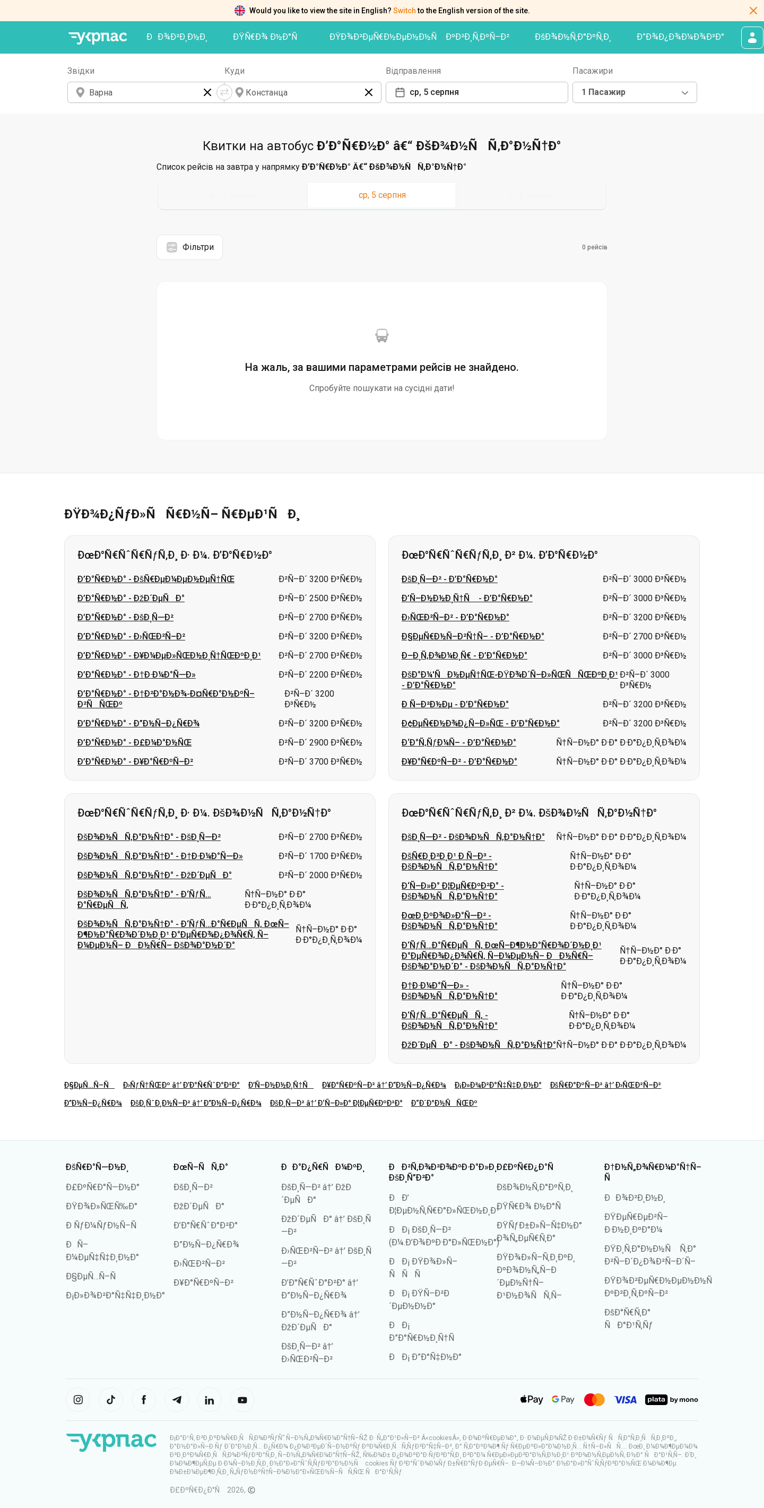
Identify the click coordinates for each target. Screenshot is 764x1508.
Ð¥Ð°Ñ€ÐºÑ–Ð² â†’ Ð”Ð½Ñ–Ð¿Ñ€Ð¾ (384, 1085)
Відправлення (413, 71)
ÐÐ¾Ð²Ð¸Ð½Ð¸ (176, 37)
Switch (404, 10)
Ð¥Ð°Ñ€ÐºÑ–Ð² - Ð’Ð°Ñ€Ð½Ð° (459, 762)
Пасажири (592, 71)
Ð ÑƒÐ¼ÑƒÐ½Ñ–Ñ (104, 1225)
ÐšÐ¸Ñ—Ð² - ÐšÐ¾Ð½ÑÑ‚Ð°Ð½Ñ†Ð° (473, 837)
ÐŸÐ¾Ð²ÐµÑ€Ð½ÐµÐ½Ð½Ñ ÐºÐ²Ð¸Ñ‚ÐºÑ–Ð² (419, 37)
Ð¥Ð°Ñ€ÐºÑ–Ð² (203, 1283)
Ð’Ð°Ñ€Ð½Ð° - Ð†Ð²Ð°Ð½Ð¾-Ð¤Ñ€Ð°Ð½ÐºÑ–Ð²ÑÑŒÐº (166, 699)
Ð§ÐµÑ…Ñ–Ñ (89, 1085)
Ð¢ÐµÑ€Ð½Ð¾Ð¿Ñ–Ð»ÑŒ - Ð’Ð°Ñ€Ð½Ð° (481, 723)
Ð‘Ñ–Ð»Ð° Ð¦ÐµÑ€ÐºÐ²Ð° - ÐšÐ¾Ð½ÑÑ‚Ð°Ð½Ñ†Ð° (453, 891)
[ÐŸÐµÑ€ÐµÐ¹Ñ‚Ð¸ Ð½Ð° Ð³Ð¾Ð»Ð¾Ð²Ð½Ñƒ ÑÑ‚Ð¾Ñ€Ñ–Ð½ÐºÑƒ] (97, 38)
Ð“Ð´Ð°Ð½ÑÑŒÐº (444, 1103)
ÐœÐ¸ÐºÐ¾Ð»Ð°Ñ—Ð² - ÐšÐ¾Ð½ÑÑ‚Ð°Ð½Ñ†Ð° (450, 921)
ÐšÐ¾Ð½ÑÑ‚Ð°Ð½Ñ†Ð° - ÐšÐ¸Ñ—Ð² (149, 837)
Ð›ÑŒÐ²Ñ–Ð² (199, 1264)
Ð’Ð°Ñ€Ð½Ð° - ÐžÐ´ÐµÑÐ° (131, 598)
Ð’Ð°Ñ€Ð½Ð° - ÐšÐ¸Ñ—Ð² (125, 617)
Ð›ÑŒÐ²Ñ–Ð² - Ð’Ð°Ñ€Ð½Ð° (455, 617)
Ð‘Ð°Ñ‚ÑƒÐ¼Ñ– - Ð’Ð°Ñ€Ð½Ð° (459, 743)
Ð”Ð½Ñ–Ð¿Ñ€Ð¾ (93, 1103)
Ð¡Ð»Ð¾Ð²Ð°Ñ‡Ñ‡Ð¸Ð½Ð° (498, 1085)
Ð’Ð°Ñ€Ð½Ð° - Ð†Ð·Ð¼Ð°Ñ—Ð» (136, 675)
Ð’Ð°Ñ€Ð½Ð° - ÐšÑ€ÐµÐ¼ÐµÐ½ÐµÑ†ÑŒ (156, 579)
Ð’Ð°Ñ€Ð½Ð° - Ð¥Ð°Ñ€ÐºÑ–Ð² (135, 762)
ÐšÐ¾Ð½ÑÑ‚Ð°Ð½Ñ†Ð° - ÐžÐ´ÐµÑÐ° (154, 875)
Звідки (80, 71)
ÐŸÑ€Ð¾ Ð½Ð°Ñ (268, 37)
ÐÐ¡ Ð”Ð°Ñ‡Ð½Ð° (425, 1357)
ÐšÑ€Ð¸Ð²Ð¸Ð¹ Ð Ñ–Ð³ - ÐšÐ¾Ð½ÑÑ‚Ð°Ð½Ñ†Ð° (450, 861)
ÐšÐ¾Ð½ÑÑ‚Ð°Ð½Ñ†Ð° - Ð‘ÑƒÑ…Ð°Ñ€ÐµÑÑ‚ (144, 899)
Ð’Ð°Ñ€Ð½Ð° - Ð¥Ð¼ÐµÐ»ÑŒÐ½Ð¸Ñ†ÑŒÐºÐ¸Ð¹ (169, 656)
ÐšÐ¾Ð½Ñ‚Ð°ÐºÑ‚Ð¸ (573, 37)
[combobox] (634, 92)
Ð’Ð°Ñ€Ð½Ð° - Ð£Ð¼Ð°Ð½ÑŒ (134, 743)
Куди (234, 71)
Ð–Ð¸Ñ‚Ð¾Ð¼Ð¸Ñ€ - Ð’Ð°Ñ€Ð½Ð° (464, 656)
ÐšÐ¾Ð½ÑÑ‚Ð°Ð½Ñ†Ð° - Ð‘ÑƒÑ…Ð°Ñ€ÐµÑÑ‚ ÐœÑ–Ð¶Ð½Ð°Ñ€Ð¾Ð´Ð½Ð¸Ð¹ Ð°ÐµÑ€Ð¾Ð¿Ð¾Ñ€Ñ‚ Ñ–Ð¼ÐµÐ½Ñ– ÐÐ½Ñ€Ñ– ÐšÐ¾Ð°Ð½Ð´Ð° (183, 934)
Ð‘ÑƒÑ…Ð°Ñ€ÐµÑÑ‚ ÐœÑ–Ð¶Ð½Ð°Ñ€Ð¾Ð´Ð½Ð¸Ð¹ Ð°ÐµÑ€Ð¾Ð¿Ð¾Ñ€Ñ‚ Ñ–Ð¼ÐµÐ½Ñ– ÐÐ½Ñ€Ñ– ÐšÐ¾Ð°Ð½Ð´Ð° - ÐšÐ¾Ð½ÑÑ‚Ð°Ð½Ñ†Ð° (502, 956)
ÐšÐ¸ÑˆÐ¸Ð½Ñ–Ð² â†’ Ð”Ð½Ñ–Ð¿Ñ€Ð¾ (196, 1103)
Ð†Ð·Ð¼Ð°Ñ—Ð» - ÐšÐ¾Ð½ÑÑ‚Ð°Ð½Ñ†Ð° (450, 991)
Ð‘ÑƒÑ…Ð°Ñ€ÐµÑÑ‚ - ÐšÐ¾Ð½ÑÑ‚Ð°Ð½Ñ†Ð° (450, 1020)
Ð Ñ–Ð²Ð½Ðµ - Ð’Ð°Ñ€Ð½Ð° (455, 704)
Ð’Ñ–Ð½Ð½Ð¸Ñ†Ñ (281, 1085)
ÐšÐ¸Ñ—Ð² (193, 1187)
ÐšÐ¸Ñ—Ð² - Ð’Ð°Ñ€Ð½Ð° (450, 579)
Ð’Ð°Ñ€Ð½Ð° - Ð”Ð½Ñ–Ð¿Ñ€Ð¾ (138, 723)
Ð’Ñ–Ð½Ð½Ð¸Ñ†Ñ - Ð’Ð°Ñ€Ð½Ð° (467, 598)
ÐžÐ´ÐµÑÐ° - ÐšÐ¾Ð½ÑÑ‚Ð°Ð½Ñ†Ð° (479, 1045)
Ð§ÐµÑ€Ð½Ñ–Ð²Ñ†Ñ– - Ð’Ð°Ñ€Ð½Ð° (473, 636)
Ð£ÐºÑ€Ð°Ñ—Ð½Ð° (103, 1187)
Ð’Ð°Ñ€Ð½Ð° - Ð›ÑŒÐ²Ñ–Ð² (131, 636)
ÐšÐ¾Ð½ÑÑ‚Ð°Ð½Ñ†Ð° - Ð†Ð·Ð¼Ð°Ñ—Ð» (160, 856)
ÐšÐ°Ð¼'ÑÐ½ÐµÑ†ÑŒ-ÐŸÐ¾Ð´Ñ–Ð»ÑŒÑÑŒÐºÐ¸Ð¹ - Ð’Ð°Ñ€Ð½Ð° (510, 680)
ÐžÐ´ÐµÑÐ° (198, 1206)
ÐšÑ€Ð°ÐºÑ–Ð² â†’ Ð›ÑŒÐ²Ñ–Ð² (606, 1085)
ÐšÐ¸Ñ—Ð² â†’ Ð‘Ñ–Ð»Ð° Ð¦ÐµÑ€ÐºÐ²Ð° (336, 1103)
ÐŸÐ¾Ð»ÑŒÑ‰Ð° (101, 1206)
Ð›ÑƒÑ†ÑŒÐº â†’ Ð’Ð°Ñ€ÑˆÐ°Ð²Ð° (181, 1085)
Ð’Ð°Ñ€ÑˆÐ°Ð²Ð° (205, 1225)
